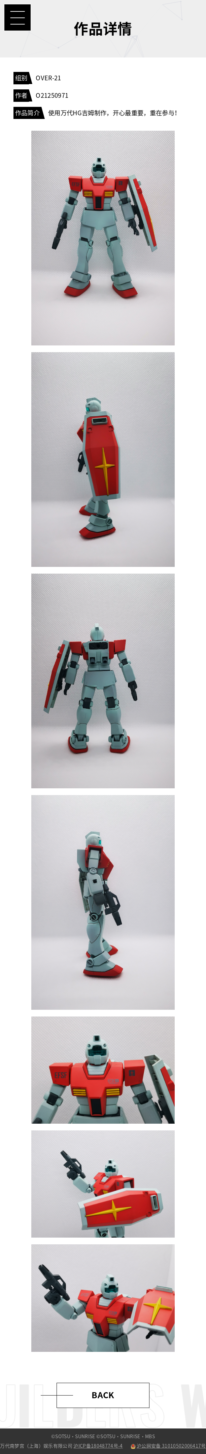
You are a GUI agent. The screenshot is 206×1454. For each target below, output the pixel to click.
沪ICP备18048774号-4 (98, 1446)
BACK (103, 1395)
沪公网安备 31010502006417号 (168, 1446)
